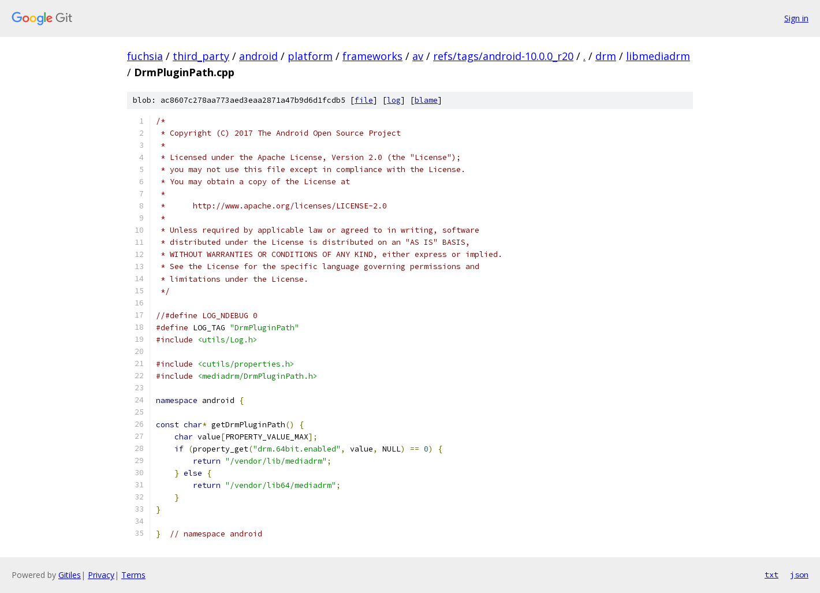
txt (771, 574)
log (394, 100)
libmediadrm (658, 56)
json (799, 574)
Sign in (796, 18)
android (258, 56)
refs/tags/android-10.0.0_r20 (503, 56)
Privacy (101, 574)
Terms (133, 574)
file (364, 100)
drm (605, 56)
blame (426, 100)
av (417, 56)
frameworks (372, 56)
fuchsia (145, 56)
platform (310, 56)
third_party (201, 56)
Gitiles (69, 574)
